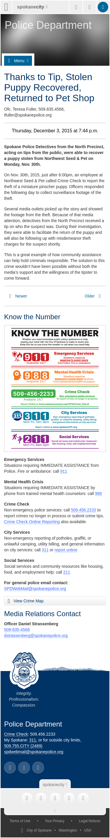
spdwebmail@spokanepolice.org (33, 751)
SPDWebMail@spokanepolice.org (35, 588)
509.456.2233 (83, 510)
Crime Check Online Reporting (32, 521)
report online (66, 550)
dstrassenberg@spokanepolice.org (36, 635)
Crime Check (16, 734)
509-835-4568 (17, 629)
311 (45, 550)
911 (63, 471)
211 (66, 572)
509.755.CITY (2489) (23, 746)
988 (98, 493)
